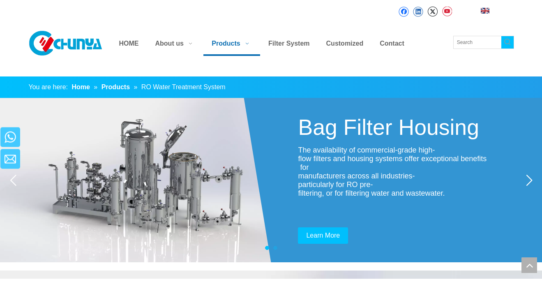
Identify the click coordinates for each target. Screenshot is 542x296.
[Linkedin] (418, 12)
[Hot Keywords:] (507, 42)
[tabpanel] (271, 180)
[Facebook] (404, 12)
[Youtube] (447, 12)
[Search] (478, 42)
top (529, 265)
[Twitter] (432, 12)
